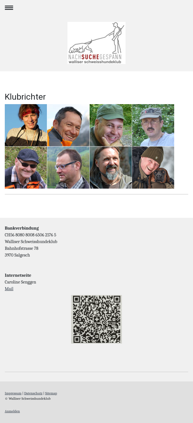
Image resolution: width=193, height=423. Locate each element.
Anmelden (12, 411)
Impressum (13, 393)
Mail (9, 288)
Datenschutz (33, 393)
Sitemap (51, 393)
